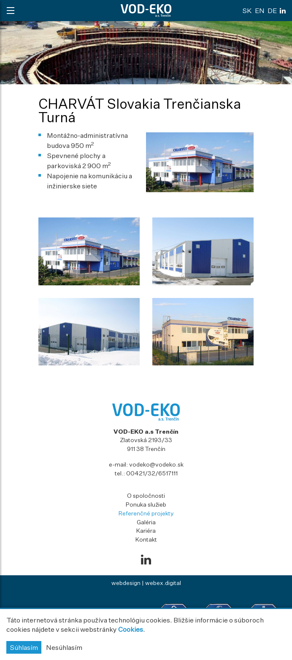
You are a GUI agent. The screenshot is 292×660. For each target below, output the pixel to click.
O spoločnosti (146, 495)
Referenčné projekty (146, 513)
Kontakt (146, 539)
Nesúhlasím (64, 647)
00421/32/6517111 (152, 473)
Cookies (130, 629)
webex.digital (163, 582)
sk (247, 10)
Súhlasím (24, 647)
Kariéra (146, 530)
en (260, 10)
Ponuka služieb (146, 504)
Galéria (146, 522)
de (272, 10)
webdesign (126, 582)
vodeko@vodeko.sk (156, 464)
